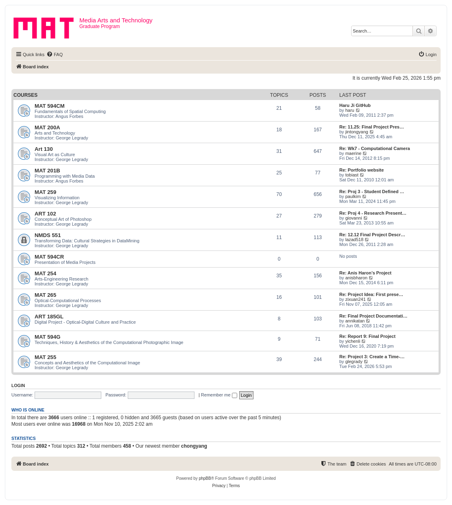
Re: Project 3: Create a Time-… (372, 356)
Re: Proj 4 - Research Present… (372, 213)
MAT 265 (45, 295)
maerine (353, 153)
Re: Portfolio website (361, 170)
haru (349, 110)
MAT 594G (48, 337)
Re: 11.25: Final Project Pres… (371, 126)
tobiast (351, 174)
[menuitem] (54, 54)
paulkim (353, 196)
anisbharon (356, 277)
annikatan (355, 320)
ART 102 (45, 214)
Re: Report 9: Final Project (367, 336)
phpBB (205, 478)
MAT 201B (47, 171)
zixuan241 (355, 299)
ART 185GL (49, 316)
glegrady (353, 361)
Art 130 (44, 149)
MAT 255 (45, 357)
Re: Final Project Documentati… (373, 315)
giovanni (353, 217)
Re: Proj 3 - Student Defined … (371, 191)
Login (18, 385)
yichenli (352, 341)
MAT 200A (47, 127)
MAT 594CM (50, 106)
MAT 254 (45, 273)
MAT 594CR (49, 257)
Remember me (219, 394)
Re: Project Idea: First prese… (371, 294)
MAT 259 (45, 192)
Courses (25, 95)
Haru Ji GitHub (355, 105)
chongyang (194, 446)
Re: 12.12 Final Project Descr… (372, 234)
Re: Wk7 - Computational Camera (374, 148)
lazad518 (354, 239)
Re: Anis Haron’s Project (365, 272)
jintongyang (356, 131)
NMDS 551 (48, 235)
